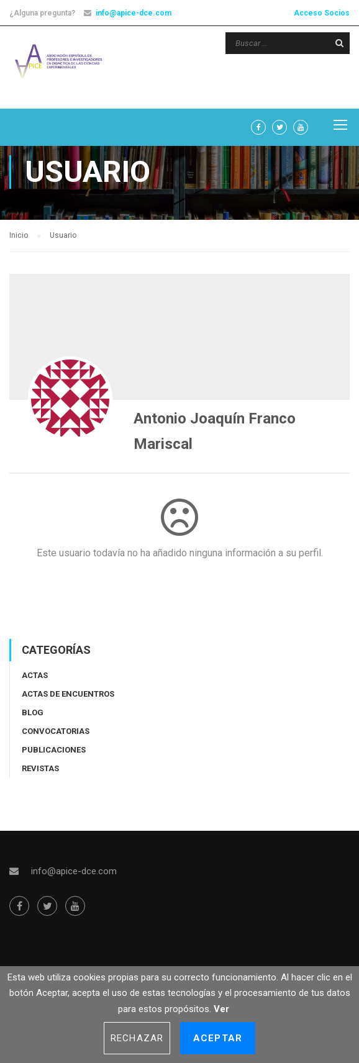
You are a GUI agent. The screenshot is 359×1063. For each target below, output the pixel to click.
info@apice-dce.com (133, 13)
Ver (221, 1009)
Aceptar (217, 1038)
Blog (32, 718)
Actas (35, 681)
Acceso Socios (322, 13)
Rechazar (137, 1038)
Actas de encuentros (68, 700)
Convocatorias (55, 737)
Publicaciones (54, 756)
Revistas (40, 774)
